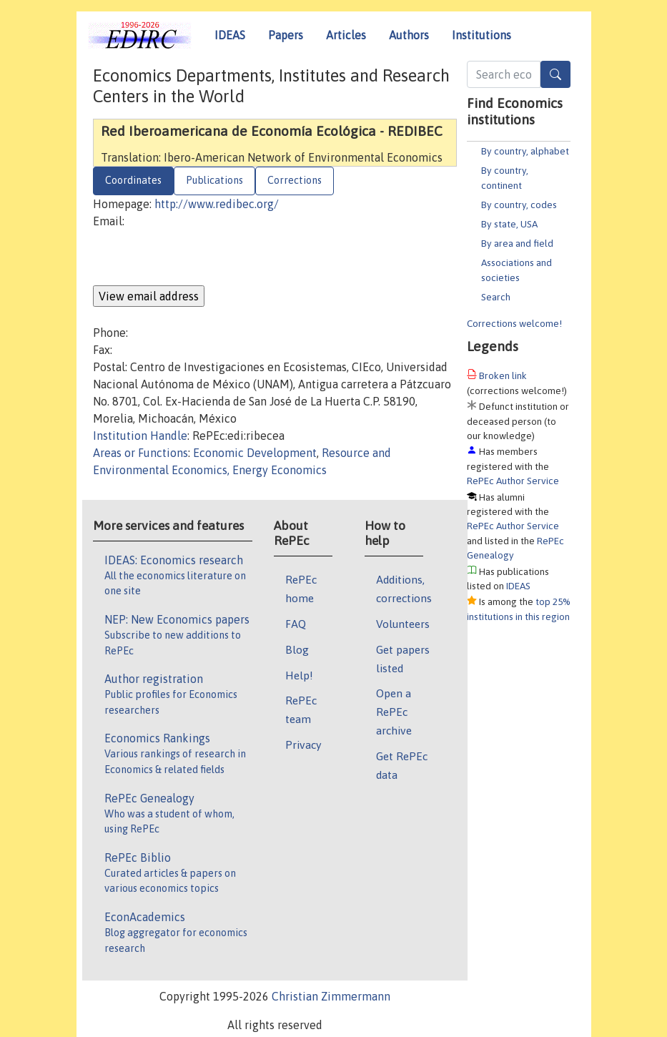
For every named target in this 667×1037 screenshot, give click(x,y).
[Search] (555, 74)
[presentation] (201, 257)
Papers (285, 35)
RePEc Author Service (513, 480)
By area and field (517, 243)
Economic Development (255, 452)
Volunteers (403, 623)
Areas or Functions (140, 452)
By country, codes (519, 204)
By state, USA (509, 224)
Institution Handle (140, 435)
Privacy (303, 744)
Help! (299, 675)
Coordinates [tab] (133, 180)
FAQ (295, 623)
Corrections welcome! (514, 323)
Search (495, 297)
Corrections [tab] (294, 180)
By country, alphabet (525, 151)
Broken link (503, 375)
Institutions (481, 35)
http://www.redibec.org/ (216, 203)
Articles (346, 35)
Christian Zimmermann (331, 996)
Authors (409, 35)
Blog (297, 649)
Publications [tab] (214, 180)
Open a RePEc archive (394, 712)
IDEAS (229, 35)
